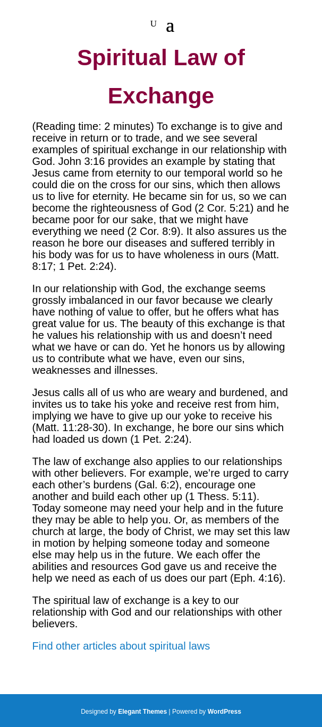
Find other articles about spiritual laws (121, 646)
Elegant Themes (142, 711)
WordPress (224, 711)
